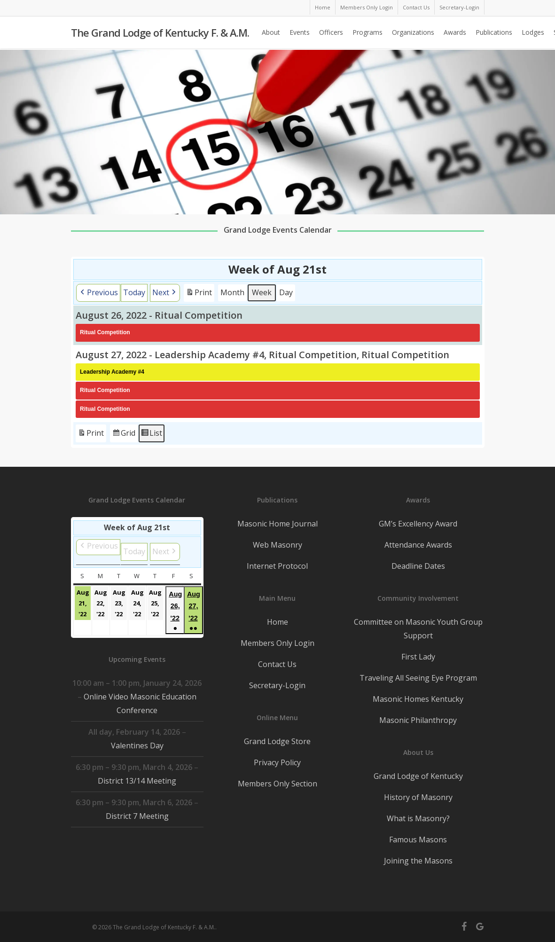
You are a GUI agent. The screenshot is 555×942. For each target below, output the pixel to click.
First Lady (418, 657)
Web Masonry (277, 545)
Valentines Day (136, 745)
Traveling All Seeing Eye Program (418, 678)
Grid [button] (123, 434)
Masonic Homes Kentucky (418, 699)
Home (277, 622)
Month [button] (232, 292)
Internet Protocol (277, 566)
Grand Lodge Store (277, 741)
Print (199, 294)
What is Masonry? (418, 818)
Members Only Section (277, 783)
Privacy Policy (277, 762)
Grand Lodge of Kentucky (418, 776)
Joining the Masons (418, 861)
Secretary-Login (277, 685)
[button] (98, 293)
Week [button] (262, 292)
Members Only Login (277, 643)
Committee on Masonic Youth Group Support (418, 629)
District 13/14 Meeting (137, 781)
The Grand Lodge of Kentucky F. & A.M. (160, 33)
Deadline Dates (418, 566)
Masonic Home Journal (277, 523)
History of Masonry (418, 797)
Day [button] (286, 292)
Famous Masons (418, 839)
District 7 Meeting (136, 816)
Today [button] (134, 292)
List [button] (151, 434)
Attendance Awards (418, 545)
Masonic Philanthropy (418, 720)
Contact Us (277, 664)
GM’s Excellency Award (418, 523)
